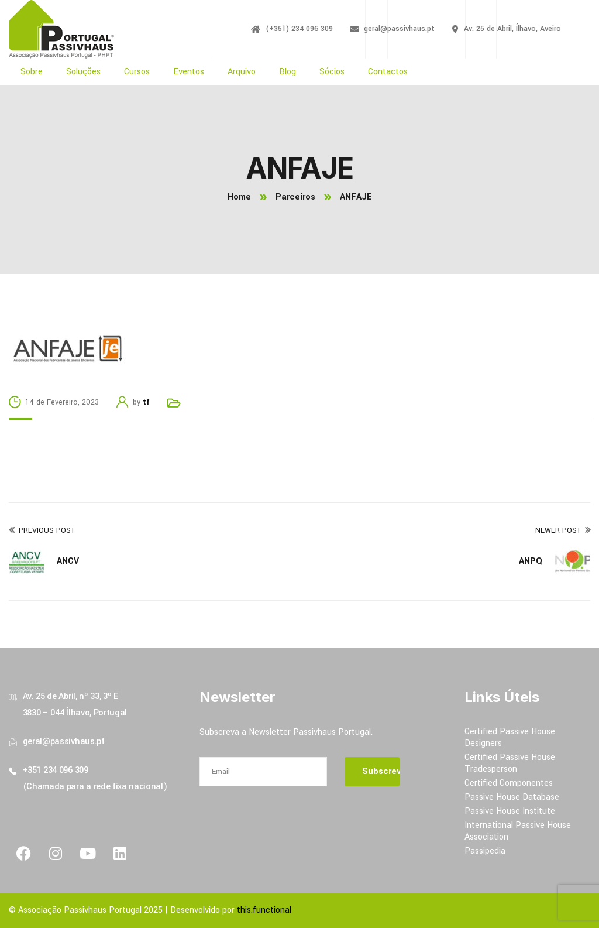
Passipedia (484, 851)
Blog (287, 72)
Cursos (137, 72)
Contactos (388, 72)
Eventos (188, 72)
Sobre (31, 72)
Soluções (83, 72)
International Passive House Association (517, 831)
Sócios (332, 72)
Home (239, 197)
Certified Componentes (508, 783)
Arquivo (242, 72)
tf (146, 402)
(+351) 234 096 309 (299, 28)
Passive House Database (511, 797)
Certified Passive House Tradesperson (509, 763)
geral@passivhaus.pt (399, 28)
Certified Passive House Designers (509, 737)
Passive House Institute (509, 811)
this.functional (264, 910)
